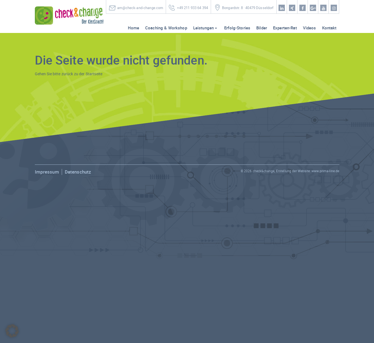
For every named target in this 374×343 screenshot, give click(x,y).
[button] (12, 331)
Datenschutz (78, 172)
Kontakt (329, 27)
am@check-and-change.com (140, 7)
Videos (309, 27)
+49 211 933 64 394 (192, 7)
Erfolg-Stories (237, 27)
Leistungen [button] (203, 27)
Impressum (47, 172)
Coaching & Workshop (166, 27)
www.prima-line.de (325, 171)
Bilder (261, 27)
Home (133, 27)
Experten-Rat (285, 27)
